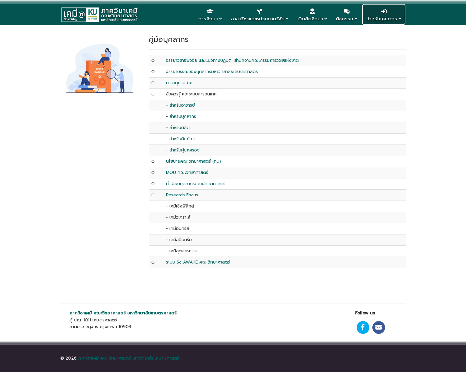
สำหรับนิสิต (179, 128)
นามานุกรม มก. (179, 83)
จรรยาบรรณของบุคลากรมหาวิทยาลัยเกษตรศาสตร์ (212, 71)
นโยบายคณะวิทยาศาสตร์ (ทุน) (194, 161)
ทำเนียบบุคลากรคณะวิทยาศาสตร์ (195, 184)
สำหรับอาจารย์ (182, 105)
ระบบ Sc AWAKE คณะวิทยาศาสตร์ (198, 262)
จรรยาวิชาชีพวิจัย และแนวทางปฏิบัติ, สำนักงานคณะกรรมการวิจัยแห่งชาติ (232, 60)
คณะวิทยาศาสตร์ (109, 313)
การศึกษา (208, 18)
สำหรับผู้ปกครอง (184, 150)
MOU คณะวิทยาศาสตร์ (187, 172)
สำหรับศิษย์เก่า (182, 139)
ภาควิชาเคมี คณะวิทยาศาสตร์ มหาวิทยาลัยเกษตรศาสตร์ (128, 358)
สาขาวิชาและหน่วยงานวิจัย (258, 18)
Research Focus (182, 195)
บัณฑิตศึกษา (310, 18)
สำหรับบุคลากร (381, 18)
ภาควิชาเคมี (80, 313)
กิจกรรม (344, 18)
